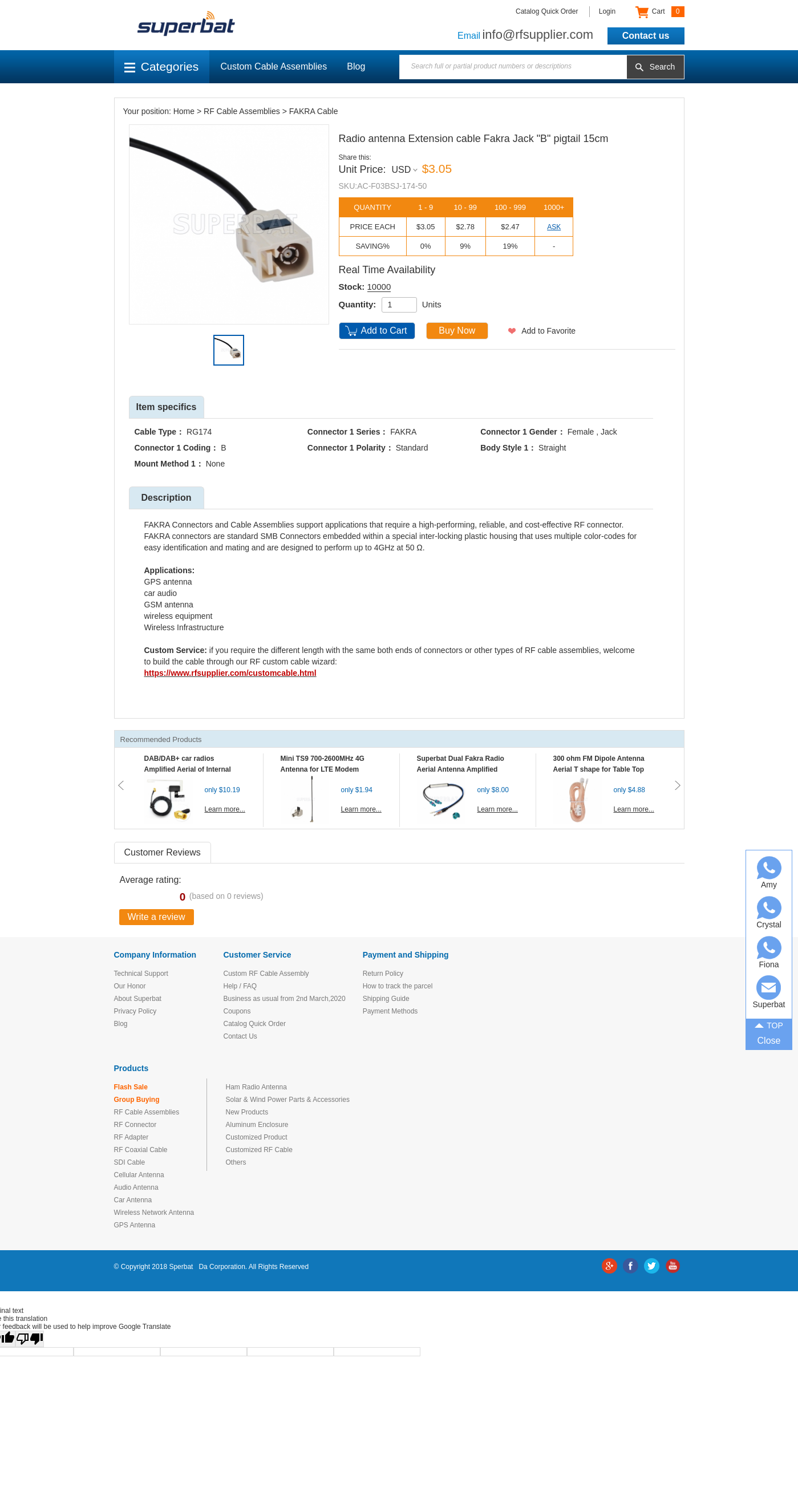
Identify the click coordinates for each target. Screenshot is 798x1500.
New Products (247, 1112)
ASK (554, 227)
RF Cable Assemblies (242, 111)
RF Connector (135, 1125)
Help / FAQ (240, 986)
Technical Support (141, 974)
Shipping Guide (386, 999)
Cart (659, 12)
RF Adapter (131, 1137)
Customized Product (256, 1137)
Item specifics (166, 407)
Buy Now (457, 330)
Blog (356, 66)
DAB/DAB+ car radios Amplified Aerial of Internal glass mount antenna (187, 769)
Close (769, 1040)
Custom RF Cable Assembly (266, 974)
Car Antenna (133, 1200)
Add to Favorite (548, 330)
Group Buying (137, 1100)
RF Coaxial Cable (141, 1150)
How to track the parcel (398, 986)
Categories (161, 66)
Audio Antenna (136, 1187)
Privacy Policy (135, 1011)
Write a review (156, 917)
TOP (769, 1024)
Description (166, 497)
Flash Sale (131, 1087)
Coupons (237, 1011)
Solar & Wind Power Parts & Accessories (288, 1100)
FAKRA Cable (313, 111)
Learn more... (225, 809)
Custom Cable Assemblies (274, 66)
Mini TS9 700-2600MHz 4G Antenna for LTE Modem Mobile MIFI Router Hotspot (325, 769)
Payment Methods (390, 1011)
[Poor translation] (29, 1339)
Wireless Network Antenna (154, 1213)
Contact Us (240, 1036)
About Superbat (137, 999)
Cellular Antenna (139, 1175)
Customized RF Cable (259, 1150)
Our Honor (130, 986)
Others (236, 1162)
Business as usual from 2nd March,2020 (285, 999)
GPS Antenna (135, 1225)
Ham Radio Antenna (256, 1087)
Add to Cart (384, 330)
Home (184, 111)
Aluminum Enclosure (257, 1125)
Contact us (646, 35)
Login (607, 11)
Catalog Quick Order (547, 11)
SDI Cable (129, 1162)
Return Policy (383, 974)
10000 (379, 286)
